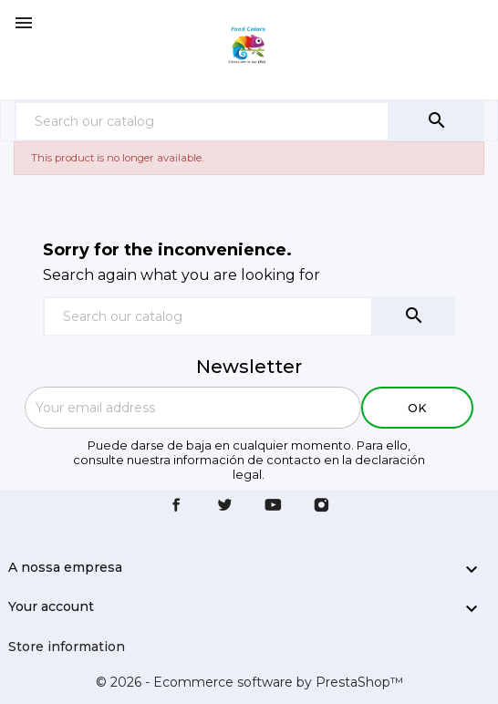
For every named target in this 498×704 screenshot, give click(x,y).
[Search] (202, 120)
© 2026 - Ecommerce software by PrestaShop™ (249, 682)
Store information (66, 646)
